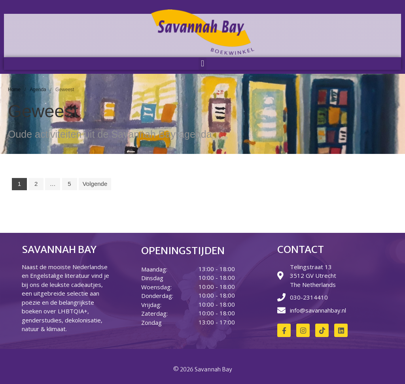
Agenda (38, 89)
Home (14, 89)
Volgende (95, 183)
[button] (202, 63)
